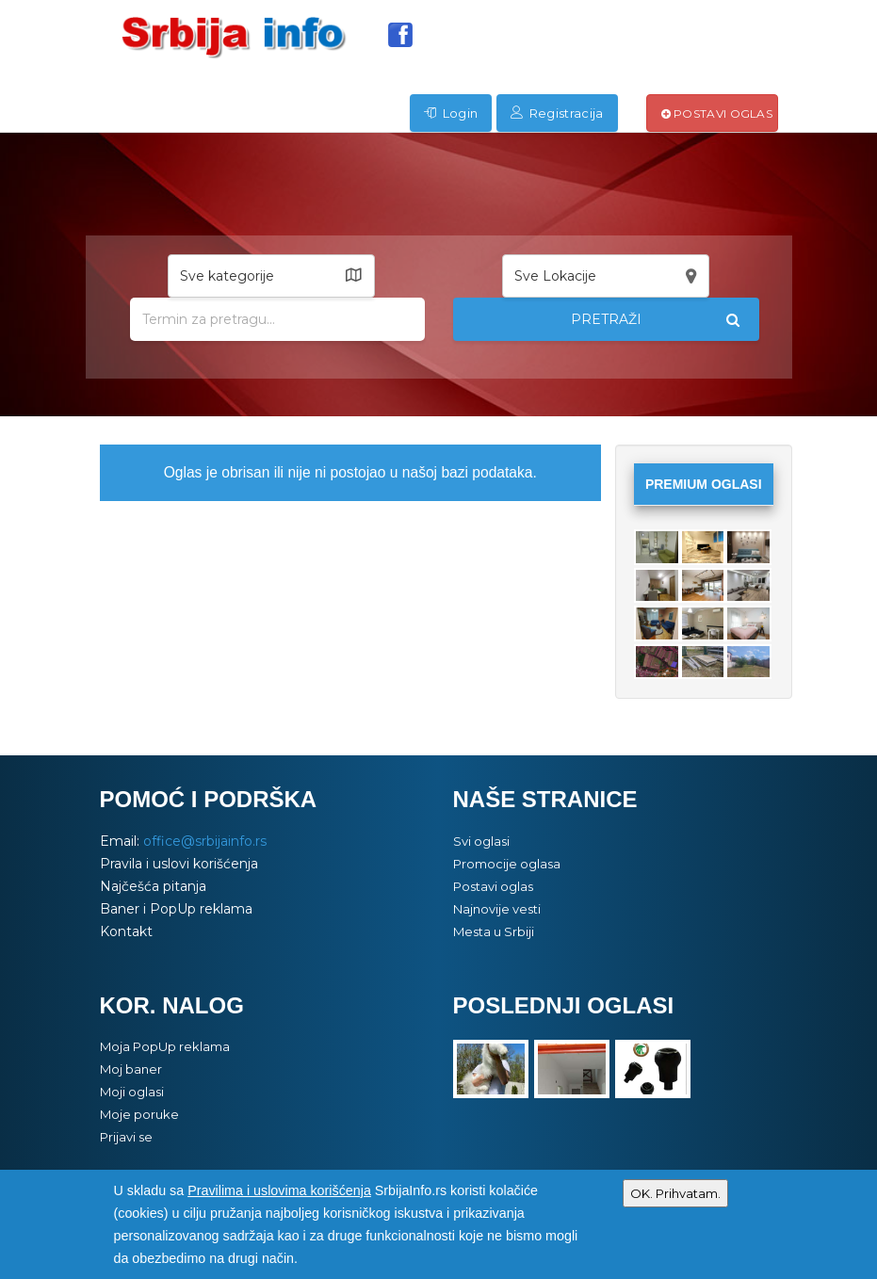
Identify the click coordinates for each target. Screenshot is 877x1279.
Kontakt (126, 931)
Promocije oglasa (506, 863)
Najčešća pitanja (153, 886)
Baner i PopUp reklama (176, 908)
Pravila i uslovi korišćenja (179, 863)
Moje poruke (139, 1114)
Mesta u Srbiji (493, 931)
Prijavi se (126, 1136)
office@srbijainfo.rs (205, 841)
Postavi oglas (717, 113)
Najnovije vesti (497, 908)
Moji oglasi (132, 1091)
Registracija (557, 113)
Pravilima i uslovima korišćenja (279, 1190)
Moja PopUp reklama (165, 1046)
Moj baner (131, 1069)
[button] (271, 276)
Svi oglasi (481, 841)
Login (451, 113)
